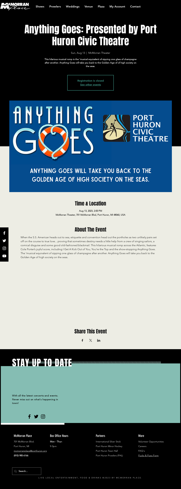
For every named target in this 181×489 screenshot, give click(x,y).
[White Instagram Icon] (4, 248)
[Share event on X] (90, 340)
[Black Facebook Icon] (29, 416)
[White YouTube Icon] (4, 256)
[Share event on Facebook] (82, 340)
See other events (90, 84)
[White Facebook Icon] (4, 233)
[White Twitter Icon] (4, 240)
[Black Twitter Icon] (36, 416)
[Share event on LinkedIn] (98, 340)
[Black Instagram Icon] (43, 416)
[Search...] (26, 471)
